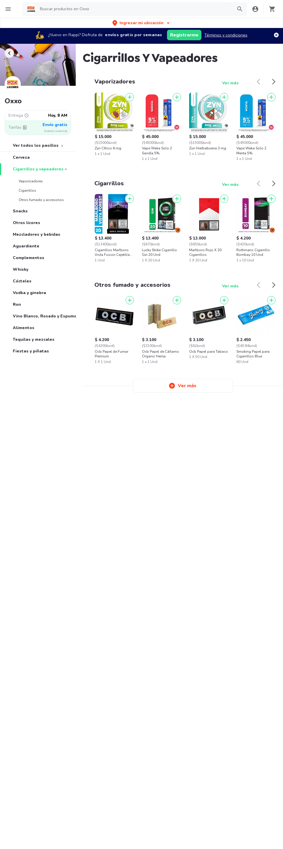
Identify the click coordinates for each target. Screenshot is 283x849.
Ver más (230, 83)
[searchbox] (134, 9)
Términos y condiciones (225, 35)
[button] (141, 23)
